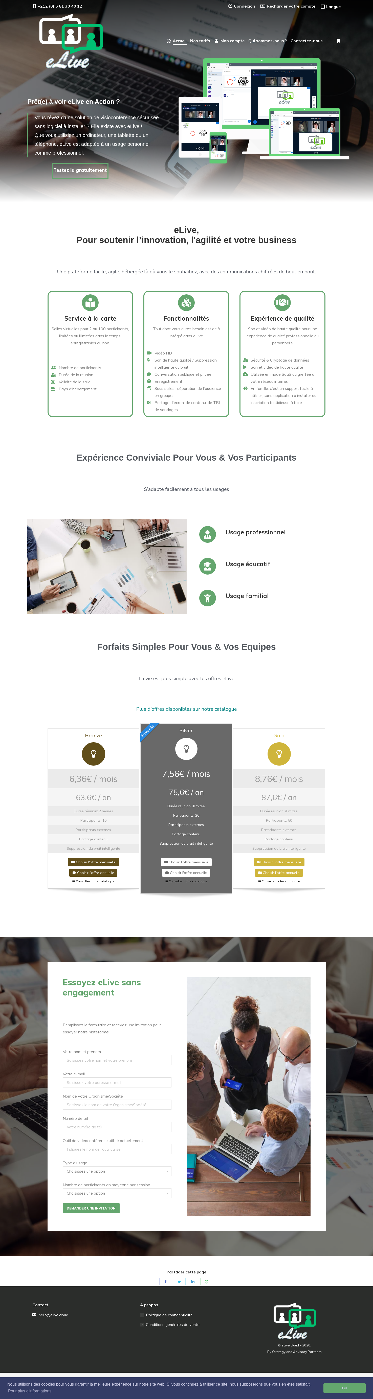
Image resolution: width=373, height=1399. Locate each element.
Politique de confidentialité (169, 1315)
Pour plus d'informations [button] (29, 1391)
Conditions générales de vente (173, 1324)
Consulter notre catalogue (93, 881)
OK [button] (344, 1388)
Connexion (241, 6)
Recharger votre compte (288, 6)
